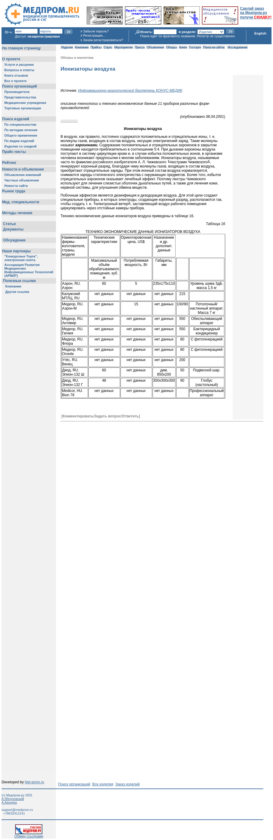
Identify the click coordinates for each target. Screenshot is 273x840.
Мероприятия (123, 47)
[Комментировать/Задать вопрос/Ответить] (100, 416)
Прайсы (96, 47)
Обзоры (172, 47)
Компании (81, 47)
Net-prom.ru (34, 782)
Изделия (67, 47)
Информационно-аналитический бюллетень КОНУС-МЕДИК (130, 90)
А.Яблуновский (13, 799)
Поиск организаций (74, 784)
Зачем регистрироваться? (103, 40)
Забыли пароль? (96, 31)
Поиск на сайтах (213, 47)
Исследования (237, 47)
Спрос (108, 47)
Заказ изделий (127, 784)
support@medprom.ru (17, 810)
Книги (183, 47)
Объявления (155, 47)
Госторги (195, 47)
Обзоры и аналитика (77, 57)
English (260, 33)
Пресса (139, 47)
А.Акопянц (9, 802)
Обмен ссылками (28, 834)
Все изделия (102, 784)
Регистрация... (94, 35)
